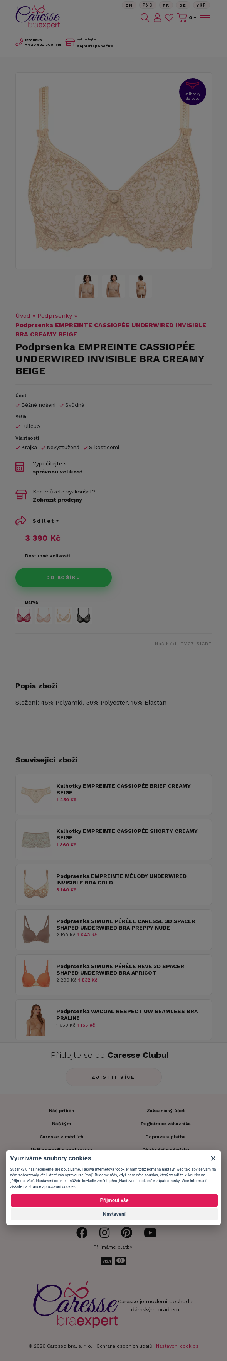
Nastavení (114, 1214)
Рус (148, 5)
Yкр (202, 5)
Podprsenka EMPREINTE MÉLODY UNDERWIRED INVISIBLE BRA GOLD (121, 879)
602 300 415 (43, 44)
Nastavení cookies (177, 1346)
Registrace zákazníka (166, 1123)
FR (166, 5)
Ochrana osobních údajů (124, 1346)
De (183, 5)
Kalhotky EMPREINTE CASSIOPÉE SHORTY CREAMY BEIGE (127, 834)
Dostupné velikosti (47, 556)
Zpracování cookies (58, 1187)
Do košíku (63, 577)
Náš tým (61, 1123)
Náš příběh (61, 1110)
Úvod (22, 315)
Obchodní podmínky (165, 1150)
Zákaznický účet (165, 1110)
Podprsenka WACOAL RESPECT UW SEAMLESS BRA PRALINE (127, 1014)
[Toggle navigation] (204, 17)
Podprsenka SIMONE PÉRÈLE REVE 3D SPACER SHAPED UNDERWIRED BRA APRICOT (120, 969)
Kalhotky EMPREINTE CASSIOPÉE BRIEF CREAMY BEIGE (123, 789)
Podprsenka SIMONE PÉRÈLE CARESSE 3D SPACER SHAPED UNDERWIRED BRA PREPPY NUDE (125, 924)
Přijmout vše (114, 1200)
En (129, 5)
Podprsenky (54, 315)
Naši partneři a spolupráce (61, 1150)
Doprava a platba (165, 1136)
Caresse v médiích (61, 1136)
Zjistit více (113, 1077)
